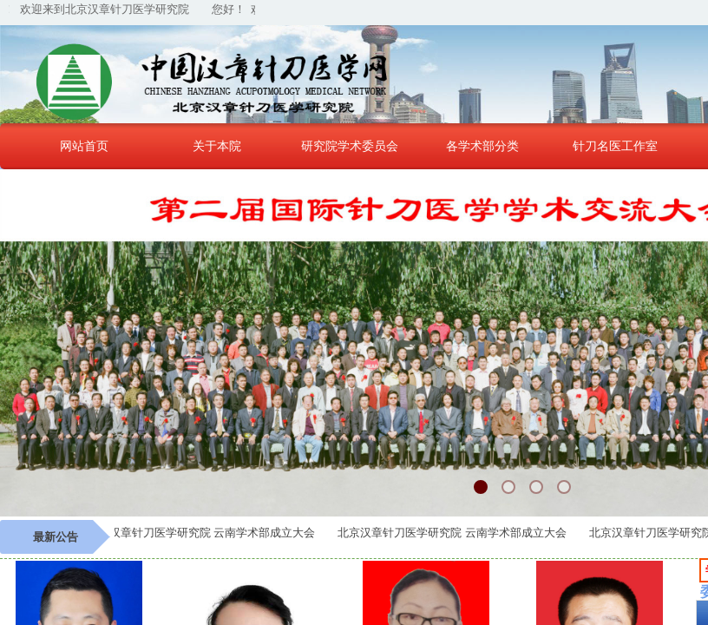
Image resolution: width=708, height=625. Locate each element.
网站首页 (84, 146)
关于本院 (217, 146)
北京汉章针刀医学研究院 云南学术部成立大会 (204, 532)
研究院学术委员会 (349, 146)
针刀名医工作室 (615, 146)
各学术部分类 (482, 146)
